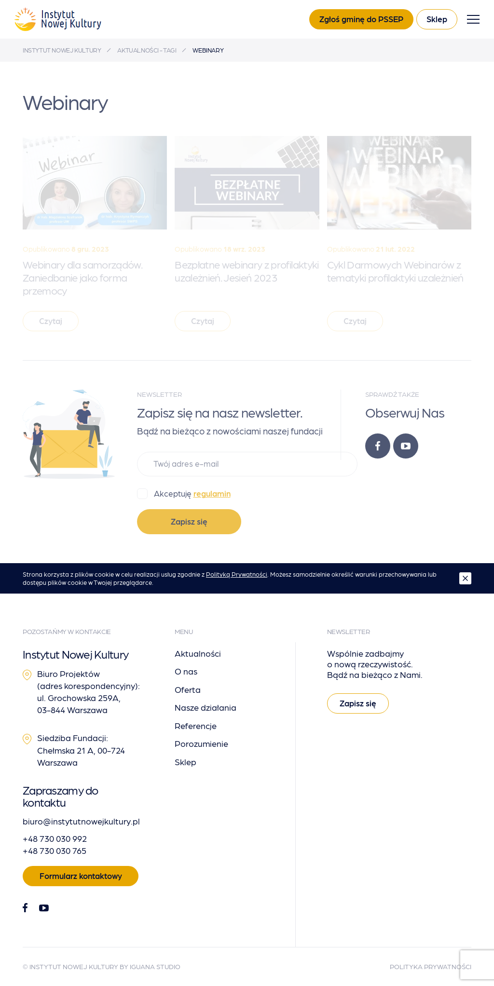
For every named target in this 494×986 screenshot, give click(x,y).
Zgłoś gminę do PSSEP (361, 19)
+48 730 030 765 (54, 850)
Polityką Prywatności (236, 574)
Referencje (196, 725)
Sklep (436, 19)
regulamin (212, 493)
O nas (186, 671)
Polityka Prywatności (430, 966)
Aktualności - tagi (146, 50)
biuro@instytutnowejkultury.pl (81, 821)
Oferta (188, 689)
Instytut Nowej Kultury (62, 50)
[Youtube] (405, 446)
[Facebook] (377, 446)
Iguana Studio (155, 966)
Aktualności (198, 653)
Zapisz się (189, 521)
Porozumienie (201, 743)
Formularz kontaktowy (81, 875)
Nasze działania (205, 707)
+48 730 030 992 (55, 838)
